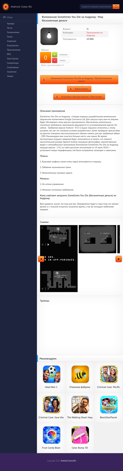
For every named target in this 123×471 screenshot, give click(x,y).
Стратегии (11, 71)
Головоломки (13, 32)
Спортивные (13, 67)
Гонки (9, 36)
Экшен (10, 76)
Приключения (13, 49)
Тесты (9, 27)
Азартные (11, 41)
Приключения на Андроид (95, 34)
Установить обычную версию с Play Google (81, 96)
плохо (58, 60)
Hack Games (12, 58)
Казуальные (12, 45)
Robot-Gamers (81, 89)
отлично (59, 54)
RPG (9, 54)
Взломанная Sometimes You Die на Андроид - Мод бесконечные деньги (81, 79)
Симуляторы (13, 63)
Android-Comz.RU (68, 460)
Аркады (10, 23)
